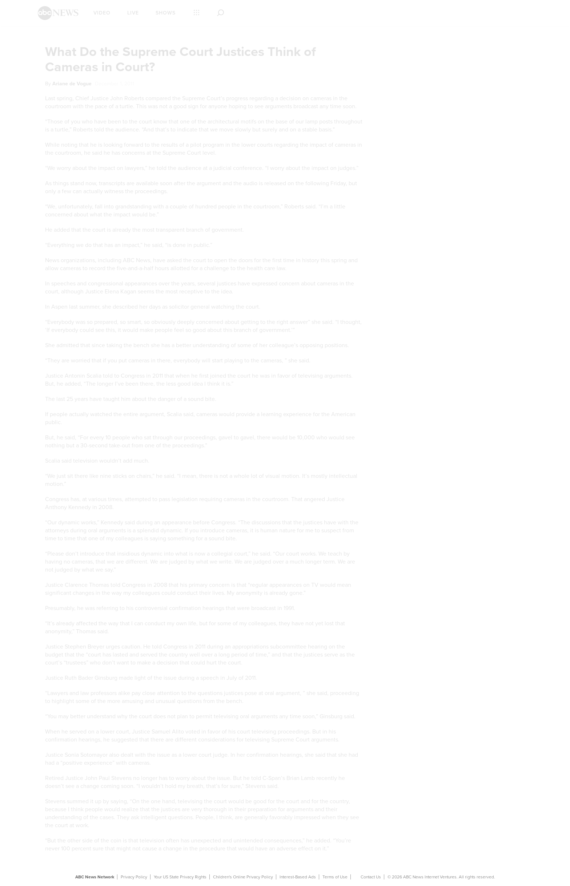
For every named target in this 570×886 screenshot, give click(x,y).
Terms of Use (335, 876)
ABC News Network (94, 876)
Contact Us (371, 876)
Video (102, 13)
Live (133, 13)
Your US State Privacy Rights (180, 876)
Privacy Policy (134, 876)
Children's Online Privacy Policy (243, 876)
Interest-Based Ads (298, 876)
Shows (166, 13)
